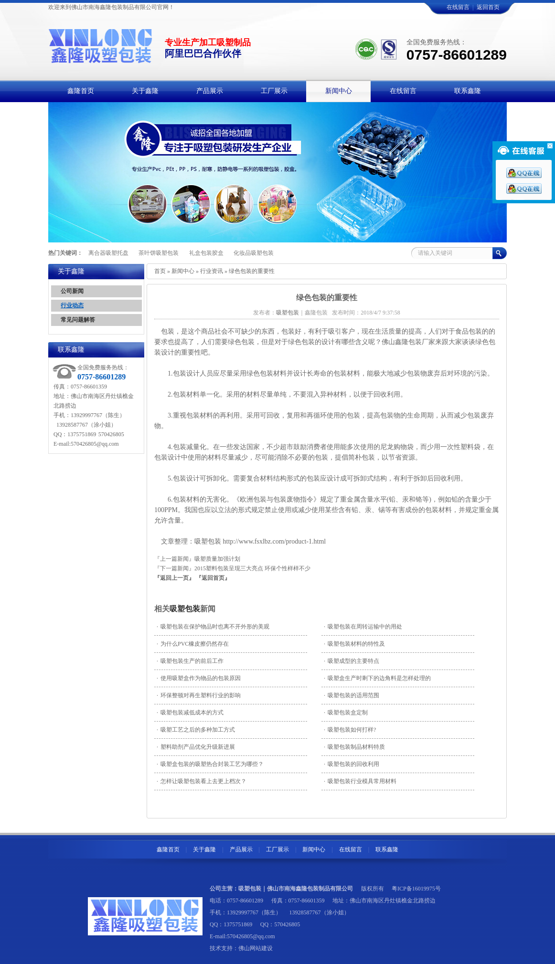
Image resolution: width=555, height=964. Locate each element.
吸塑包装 (185, 609)
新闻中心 (182, 271)
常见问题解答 (78, 319)
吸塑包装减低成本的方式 (190, 712)
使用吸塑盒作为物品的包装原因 (199, 678)
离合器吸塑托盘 (108, 253)
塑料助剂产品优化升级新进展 (196, 747)
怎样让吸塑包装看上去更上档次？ (201, 781)
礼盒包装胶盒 (206, 253)
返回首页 (488, 7)
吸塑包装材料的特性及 (354, 643)
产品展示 (241, 849)
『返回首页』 (213, 578)
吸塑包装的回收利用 (351, 764)
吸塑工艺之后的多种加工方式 (196, 729)
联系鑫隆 (386, 849)
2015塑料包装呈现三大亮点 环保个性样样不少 (252, 568)
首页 (160, 271)
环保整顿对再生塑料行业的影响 (199, 695)
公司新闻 (72, 291)
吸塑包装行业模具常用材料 (360, 781)
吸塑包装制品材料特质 (354, 747)
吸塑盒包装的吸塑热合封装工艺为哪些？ (210, 764)
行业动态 (72, 305)
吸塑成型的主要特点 (351, 661)
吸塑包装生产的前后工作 (190, 661)
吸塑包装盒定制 (346, 712)
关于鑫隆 (204, 849)
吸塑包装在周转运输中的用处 (363, 626)
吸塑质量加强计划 (217, 558)
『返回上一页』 (174, 578)
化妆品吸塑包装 (254, 253)
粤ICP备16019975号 (416, 888)
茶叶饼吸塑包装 (159, 253)
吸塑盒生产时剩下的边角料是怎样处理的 (377, 678)
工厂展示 (277, 849)
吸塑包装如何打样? (350, 729)
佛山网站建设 (255, 948)
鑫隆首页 (168, 849)
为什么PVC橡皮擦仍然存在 (193, 643)
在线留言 (458, 7)
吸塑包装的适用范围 (351, 695)
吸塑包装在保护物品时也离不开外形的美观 (213, 626)
